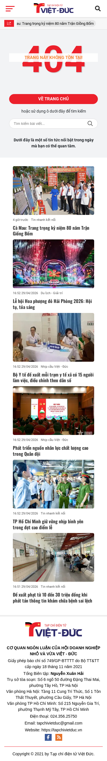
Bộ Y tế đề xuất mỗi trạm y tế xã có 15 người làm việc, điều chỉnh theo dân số (53, 377)
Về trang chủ (53, 98)
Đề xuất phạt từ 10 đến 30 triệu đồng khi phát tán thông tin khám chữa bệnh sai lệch (52, 597)
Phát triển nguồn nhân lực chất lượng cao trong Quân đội (50, 450)
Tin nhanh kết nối (43, 220)
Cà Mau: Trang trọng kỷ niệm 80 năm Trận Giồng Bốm (53, 23)
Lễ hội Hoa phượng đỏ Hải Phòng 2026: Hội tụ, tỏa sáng (52, 304)
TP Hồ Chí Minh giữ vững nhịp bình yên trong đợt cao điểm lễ (48, 524)
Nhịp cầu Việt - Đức (54, 367)
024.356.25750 (63, 716)
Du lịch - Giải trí (52, 293)
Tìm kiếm (90, 124)
